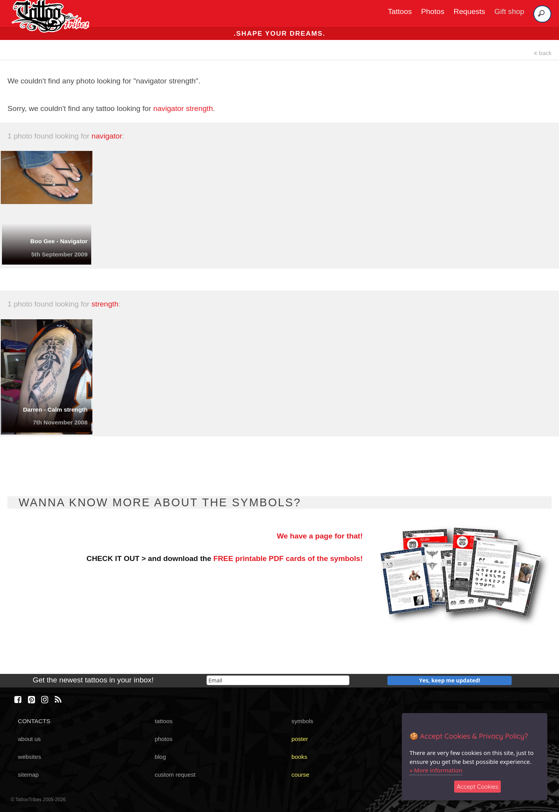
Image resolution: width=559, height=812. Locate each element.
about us (29, 739)
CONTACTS (34, 721)
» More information (436, 770)
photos (163, 739)
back (543, 53)
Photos (432, 11)
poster (300, 739)
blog (160, 756)
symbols (302, 721)
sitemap (28, 774)
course (300, 774)
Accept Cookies (477, 786)
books (299, 756)
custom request (175, 774)
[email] (278, 680)
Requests (469, 11)
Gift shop (509, 11)
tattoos (163, 721)
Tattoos (400, 11)
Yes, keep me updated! (450, 680)
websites (29, 756)
